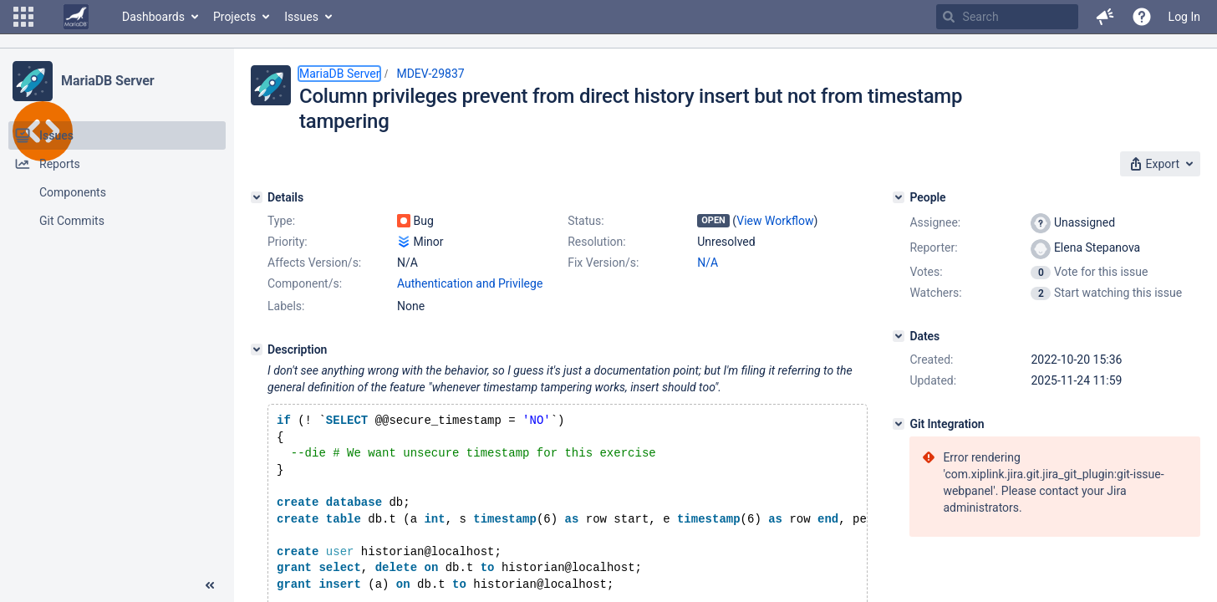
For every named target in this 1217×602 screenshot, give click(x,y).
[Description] (256, 349)
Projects (234, 16)
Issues (301, 16)
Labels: (285, 306)
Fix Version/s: (603, 262)
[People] (898, 197)
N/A (707, 262)
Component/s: (304, 283)
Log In (1184, 16)
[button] (23, 16)
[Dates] (898, 336)
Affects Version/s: (314, 262)
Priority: (287, 241)
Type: (281, 220)
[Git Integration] (898, 424)
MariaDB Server (107, 81)
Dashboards (153, 16)
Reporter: (933, 247)
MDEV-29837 (430, 73)
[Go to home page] (76, 16)
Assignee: (934, 222)
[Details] (256, 197)
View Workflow (774, 220)
